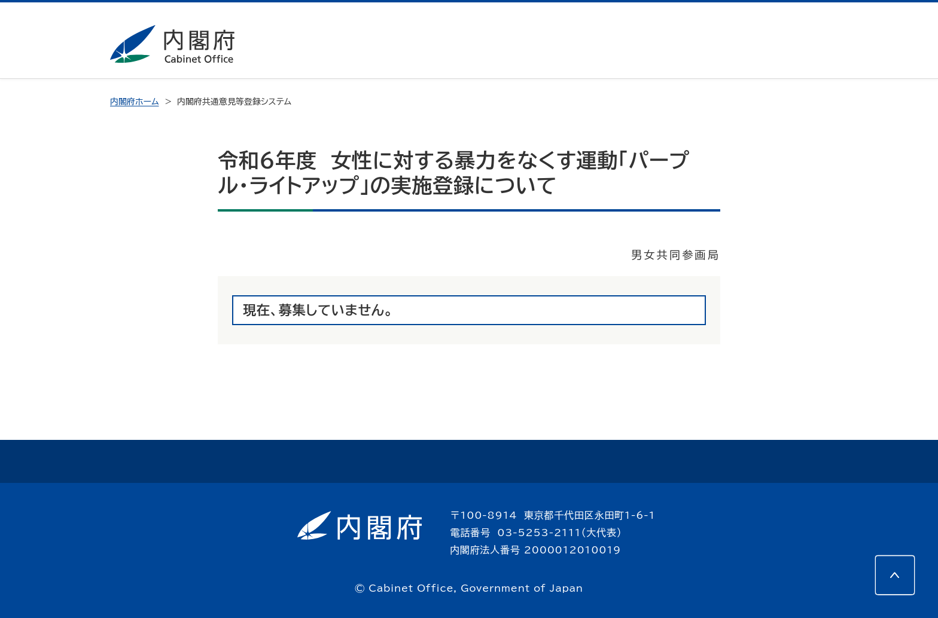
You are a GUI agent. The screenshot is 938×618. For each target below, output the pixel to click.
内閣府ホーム (134, 101)
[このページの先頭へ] (895, 575)
